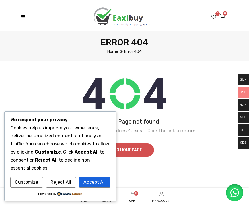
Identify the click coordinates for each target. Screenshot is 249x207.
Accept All (94, 182)
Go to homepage (124, 149)
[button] (234, 192)
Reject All (60, 182)
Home (112, 51)
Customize (26, 182)
